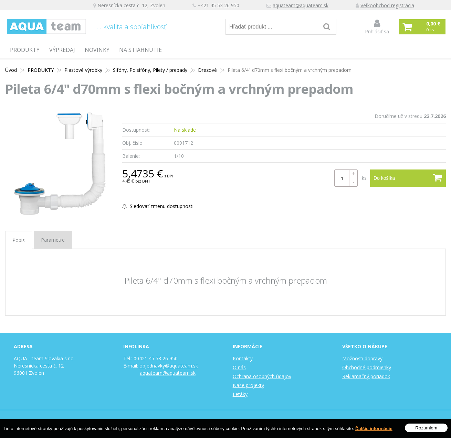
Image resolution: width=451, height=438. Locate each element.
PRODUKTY (25, 50)
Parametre (53, 240)
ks (364, 178)
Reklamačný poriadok (366, 376)
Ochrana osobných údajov (262, 376)
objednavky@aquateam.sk (168, 365)
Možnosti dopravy (362, 358)
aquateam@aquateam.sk (300, 5)
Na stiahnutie (140, 50)
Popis (18, 240)
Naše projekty (248, 385)
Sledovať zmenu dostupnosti (157, 206)
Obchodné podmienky (366, 367)
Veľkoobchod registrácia (387, 5)
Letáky (240, 394)
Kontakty (243, 358)
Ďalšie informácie (373, 428)
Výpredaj (62, 50)
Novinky (97, 50)
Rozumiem (426, 427)
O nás (239, 367)
